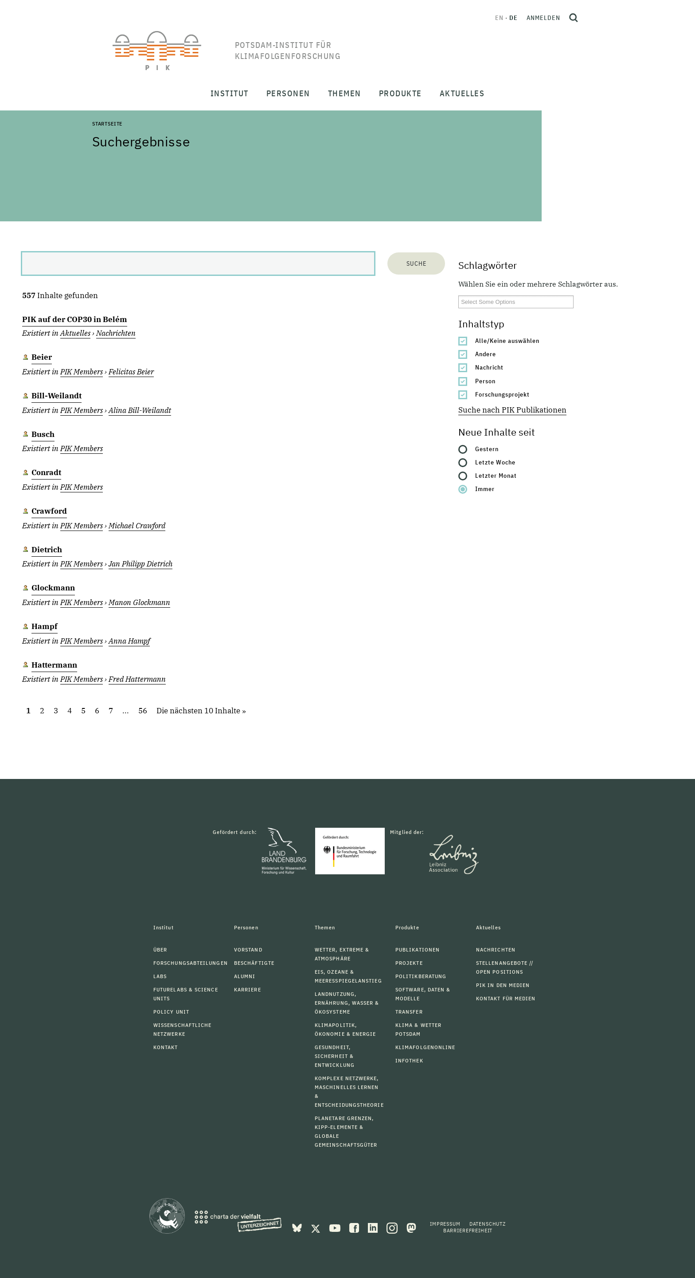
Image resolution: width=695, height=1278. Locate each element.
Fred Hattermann (137, 679)
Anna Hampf (129, 641)
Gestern (487, 449)
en (499, 18)
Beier (41, 357)
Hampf (44, 626)
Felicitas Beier (131, 372)
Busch (43, 434)
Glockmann (53, 588)
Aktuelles (75, 333)
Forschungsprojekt (502, 394)
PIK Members (81, 372)
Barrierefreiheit (467, 1230)
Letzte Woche (495, 462)
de (513, 18)
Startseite (107, 123)
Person (485, 381)
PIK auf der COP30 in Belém (74, 319)
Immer (485, 489)
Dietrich (46, 549)
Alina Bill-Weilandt (140, 410)
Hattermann (54, 665)
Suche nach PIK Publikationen (512, 410)
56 (142, 711)
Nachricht (489, 367)
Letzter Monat (496, 476)
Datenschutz (487, 1223)
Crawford (49, 511)
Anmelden (543, 18)
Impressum (445, 1223)
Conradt (46, 472)
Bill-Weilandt (56, 396)
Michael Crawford (137, 526)
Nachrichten (116, 333)
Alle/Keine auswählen (507, 341)
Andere (485, 354)
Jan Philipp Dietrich (140, 564)
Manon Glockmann (139, 602)
